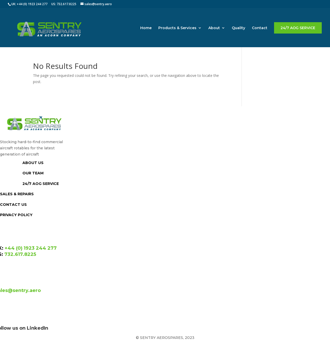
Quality (238, 28)
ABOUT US (33, 162)
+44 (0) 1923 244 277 (31, 248)
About (214, 28)
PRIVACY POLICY (16, 215)
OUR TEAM (33, 173)
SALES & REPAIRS (17, 194)
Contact (259, 28)
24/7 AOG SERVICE (297, 28)
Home (146, 28)
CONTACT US (13, 204)
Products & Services (177, 28)
